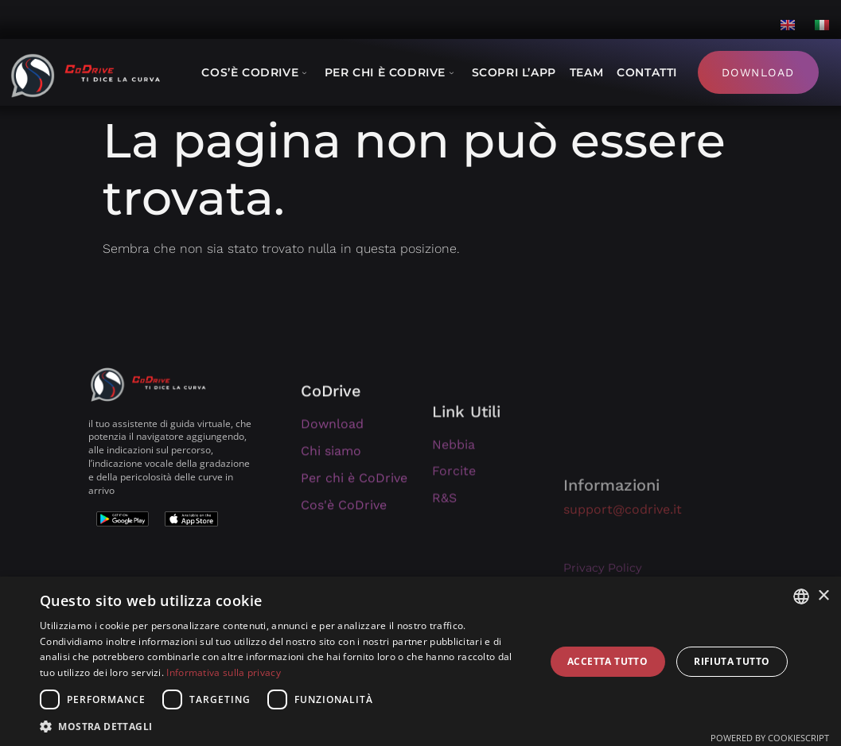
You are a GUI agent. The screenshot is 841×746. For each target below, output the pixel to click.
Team (586, 72)
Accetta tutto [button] (607, 661)
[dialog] (420, 661)
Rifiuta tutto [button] (731, 661)
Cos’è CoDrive (255, 72)
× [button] (823, 596)
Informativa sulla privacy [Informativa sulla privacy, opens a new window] (223, 672)
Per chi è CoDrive (391, 72)
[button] (285, 726)
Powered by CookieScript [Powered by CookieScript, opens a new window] (770, 738)
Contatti (647, 72)
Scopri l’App (514, 72)
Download (758, 72)
